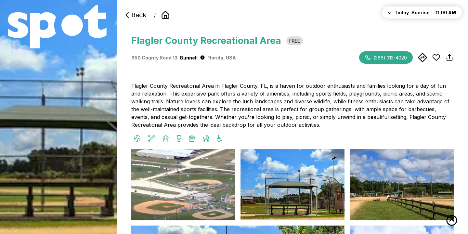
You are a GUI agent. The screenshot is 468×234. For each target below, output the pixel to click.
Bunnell (192, 57)
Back (135, 15)
